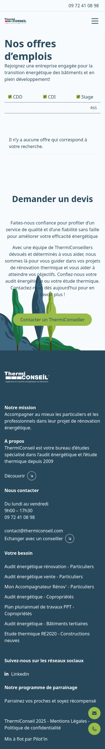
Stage (84, 97)
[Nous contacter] (94, 713)
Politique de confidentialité (32, 728)
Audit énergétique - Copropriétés (39, 597)
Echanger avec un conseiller (33, 538)
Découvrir (14, 476)
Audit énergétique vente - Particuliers (43, 577)
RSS (93, 107)
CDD (15, 97)
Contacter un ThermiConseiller (52, 320)
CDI (49, 97)
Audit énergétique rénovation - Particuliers (49, 566)
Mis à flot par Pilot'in (26, 739)
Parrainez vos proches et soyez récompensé (50, 701)
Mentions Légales (69, 721)
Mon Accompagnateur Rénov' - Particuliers (49, 587)
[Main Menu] (95, 21)
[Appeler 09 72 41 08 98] (94, 729)
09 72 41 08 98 (84, 6)
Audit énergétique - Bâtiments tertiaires (46, 624)
